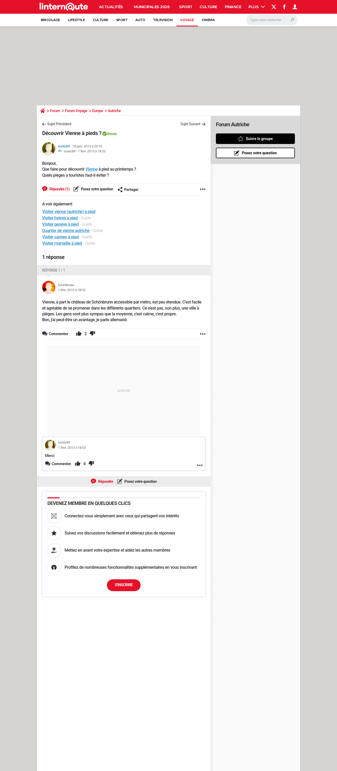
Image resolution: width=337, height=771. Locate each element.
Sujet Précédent (59, 124)
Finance (233, 6)
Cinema (208, 20)
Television (162, 20)
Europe (97, 111)
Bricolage (50, 20)
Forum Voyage (76, 111)
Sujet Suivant (190, 124)
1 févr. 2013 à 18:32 (72, 290)
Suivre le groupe (259, 139)
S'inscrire (124, 585)
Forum (55, 111)
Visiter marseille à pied (62, 243)
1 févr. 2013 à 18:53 (92, 151)
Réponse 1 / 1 (53, 270)
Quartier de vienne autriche (66, 230)
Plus (257, 6)
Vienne (91, 169)
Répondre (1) (59, 189)
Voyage (187, 20)
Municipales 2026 (152, 6)
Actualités (111, 6)
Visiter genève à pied (60, 224)
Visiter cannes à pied (60, 236)
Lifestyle (76, 20)
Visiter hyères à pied (60, 217)
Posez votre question (96, 189)
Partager (127, 189)
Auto (140, 20)
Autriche (114, 111)
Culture (208, 6)
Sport (185, 6)
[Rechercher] (272, 20)
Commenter (61, 464)
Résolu (112, 134)
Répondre (105, 481)
